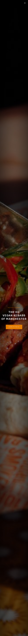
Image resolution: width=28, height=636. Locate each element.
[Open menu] (24, 3)
